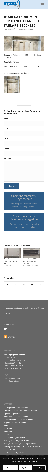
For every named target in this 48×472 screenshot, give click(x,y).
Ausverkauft (8, 29)
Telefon (6, 149)
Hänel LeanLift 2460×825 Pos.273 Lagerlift (10, 261)
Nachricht (7, 159)
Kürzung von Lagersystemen (14, 437)
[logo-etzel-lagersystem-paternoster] (20, 4)
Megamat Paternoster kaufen (15, 422)
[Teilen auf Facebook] (8, 285)
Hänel (15, 29)
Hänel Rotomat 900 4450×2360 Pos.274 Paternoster (30, 261)
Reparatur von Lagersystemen (15, 452)
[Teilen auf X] (16, 285)
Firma (6, 128)
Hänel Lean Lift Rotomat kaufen (16, 416)
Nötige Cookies (25, 468)
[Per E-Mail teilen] (40, 285)
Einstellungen (39, 468)
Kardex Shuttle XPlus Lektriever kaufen (18, 419)
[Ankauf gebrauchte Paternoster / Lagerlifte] (24, 222)
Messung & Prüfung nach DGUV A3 (17, 440)
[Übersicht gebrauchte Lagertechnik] (24, 201)
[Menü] (41, 4)
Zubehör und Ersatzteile (26, 29)
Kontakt (6, 434)
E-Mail (7, 138)
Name (6, 118)
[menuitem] (41, 4)
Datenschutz (8, 431)
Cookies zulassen (10, 468)
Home (6, 425)
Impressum (8, 428)
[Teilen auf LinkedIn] (32, 285)
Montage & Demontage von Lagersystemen (20, 443)
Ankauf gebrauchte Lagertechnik (16, 407)
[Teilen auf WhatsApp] (24, 285)
